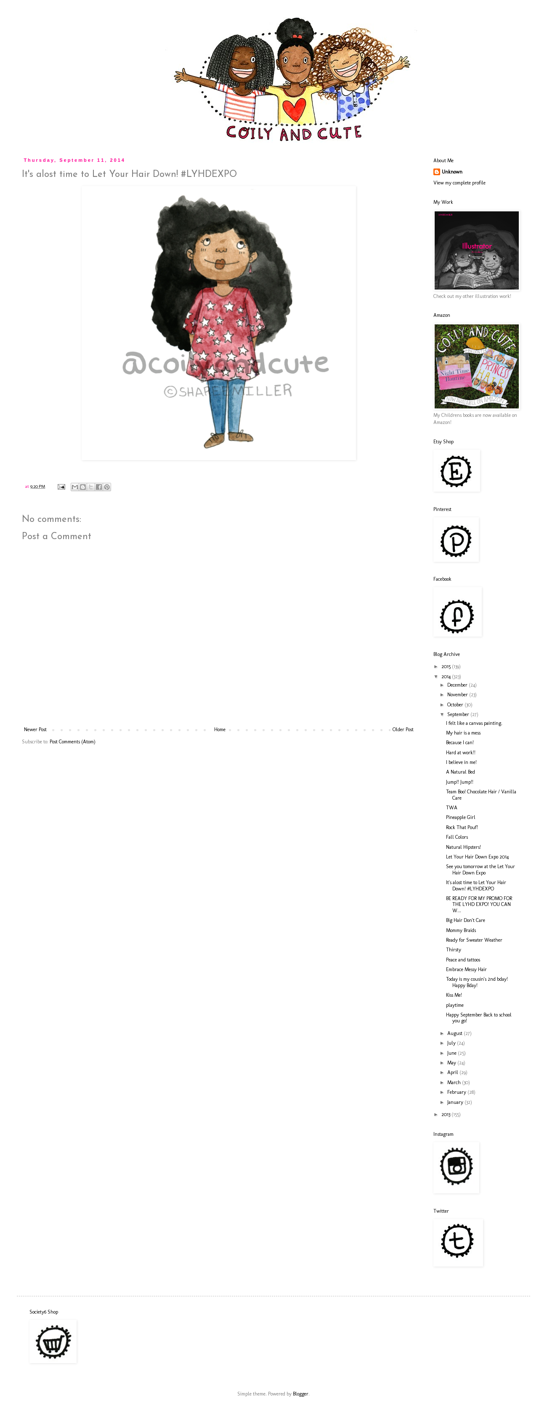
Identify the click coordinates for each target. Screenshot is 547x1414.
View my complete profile (459, 183)
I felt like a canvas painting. (474, 723)
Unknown (452, 172)
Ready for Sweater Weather (474, 940)
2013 (446, 1114)
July (452, 1043)
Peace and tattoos (463, 960)
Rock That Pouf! (462, 827)
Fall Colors (457, 837)
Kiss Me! (454, 995)
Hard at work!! (460, 753)
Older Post (403, 729)
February (457, 1092)
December (458, 685)
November (458, 695)
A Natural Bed (460, 772)
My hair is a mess (463, 733)
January (456, 1102)
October (456, 705)
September (458, 714)
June (452, 1053)
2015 (446, 666)
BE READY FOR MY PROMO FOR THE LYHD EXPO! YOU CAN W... (479, 904)
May (452, 1063)
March (454, 1082)
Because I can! (460, 742)
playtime (455, 1005)
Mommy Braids (461, 930)
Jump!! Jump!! (459, 782)
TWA (451, 808)
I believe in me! (461, 762)
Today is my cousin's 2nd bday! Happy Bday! (477, 982)
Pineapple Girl (460, 817)
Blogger (300, 1394)
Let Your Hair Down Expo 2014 (477, 857)
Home (220, 729)
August (455, 1033)
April (453, 1072)
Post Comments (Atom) (73, 742)
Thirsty (453, 950)
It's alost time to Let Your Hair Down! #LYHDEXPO (476, 885)
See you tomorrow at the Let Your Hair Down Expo (480, 869)
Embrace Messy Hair (466, 969)
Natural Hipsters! (463, 847)
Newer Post (35, 729)
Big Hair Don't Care (465, 920)
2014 (446, 676)
